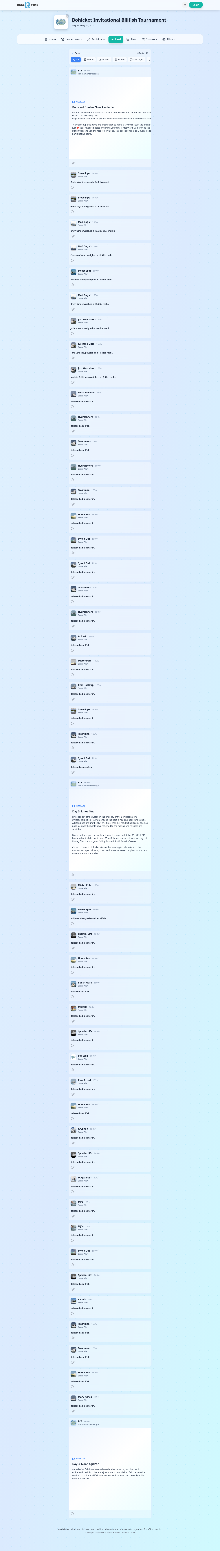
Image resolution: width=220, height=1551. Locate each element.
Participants (96, 39)
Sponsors (149, 39)
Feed (116, 39)
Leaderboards (71, 39)
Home (50, 39)
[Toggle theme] (185, 5)
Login (196, 5)
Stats (131, 39)
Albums (169, 39)
